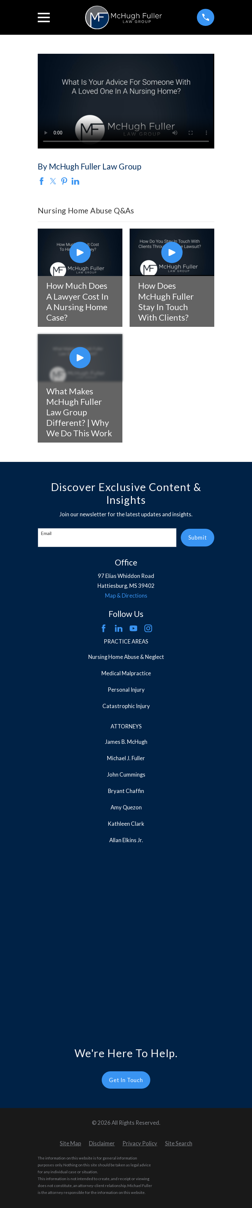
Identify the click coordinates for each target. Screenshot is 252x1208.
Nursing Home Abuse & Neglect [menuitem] (126, 657)
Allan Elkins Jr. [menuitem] (126, 840)
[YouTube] (133, 628)
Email (46, 533)
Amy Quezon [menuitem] (126, 807)
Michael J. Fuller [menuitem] (126, 758)
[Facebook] (103, 628)
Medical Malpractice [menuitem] (126, 673)
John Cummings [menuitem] (126, 774)
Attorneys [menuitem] (126, 726)
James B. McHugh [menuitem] (126, 742)
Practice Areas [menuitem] (126, 641)
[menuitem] (70, 967)
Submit (197, 537)
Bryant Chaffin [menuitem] (126, 791)
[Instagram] (148, 628)
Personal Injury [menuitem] (126, 689)
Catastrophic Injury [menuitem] (126, 706)
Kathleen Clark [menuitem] (126, 824)
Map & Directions (126, 595)
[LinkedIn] (118, 628)
